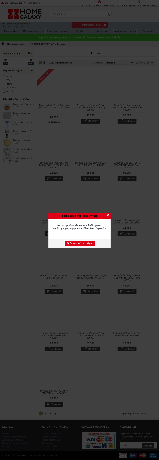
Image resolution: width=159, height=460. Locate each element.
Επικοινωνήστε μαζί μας (79, 243)
